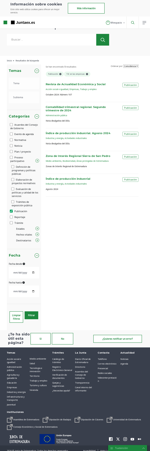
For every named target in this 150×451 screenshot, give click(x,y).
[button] (115, 22)
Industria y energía (54, 138)
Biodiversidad (69, 161)
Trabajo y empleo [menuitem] (38, 380)
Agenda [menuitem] (124, 363)
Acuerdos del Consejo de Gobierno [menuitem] (81, 374)
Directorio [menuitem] (80, 366)
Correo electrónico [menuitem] (107, 363)
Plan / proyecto (20, 151)
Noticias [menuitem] (124, 358)
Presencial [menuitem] (103, 368)
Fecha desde (17, 264)
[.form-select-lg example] (24, 83)
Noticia (16, 145)
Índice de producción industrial (68, 179)
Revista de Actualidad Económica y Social (76, 84)
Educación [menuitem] (12, 382)
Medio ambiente (53, 161)
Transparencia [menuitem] (82, 382)
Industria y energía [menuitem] (16, 392)
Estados (20, 228)
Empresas (74, 89)
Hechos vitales (24, 234)
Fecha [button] (14, 255)
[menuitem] (23, 420)
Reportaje (17, 217)
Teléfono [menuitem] (102, 358)
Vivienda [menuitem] (34, 389)
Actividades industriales (76, 138)
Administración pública (56, 115)
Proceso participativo (17, 159)
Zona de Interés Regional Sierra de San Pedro (78, 156)
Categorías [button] (19, 116)
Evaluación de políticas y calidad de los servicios (25, 192)
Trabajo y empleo (88, 89)
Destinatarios (23, 240)
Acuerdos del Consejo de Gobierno (24, 126)
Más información (86, 8)
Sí (41, 338)
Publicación (18, 211)
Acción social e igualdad (57, 89)
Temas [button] (15, 71)
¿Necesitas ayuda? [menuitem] (61, 390)
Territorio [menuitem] (35, 375)
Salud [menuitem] (32, 363)
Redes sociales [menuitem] (105, 373)
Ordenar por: (117, 66)
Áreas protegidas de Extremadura (92, 161)
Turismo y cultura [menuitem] (38, 385)
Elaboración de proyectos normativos (23, 181)
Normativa (18, 140)
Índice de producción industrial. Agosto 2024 (78, 133)
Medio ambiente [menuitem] (38, 358)
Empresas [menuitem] (12, 387)
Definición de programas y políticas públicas (23, 170)
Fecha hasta (17, 282)
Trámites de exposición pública (22, 203)
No (62, 338)
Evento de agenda (22, 134)
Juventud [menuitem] (11, 404)
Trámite (16, 223)
